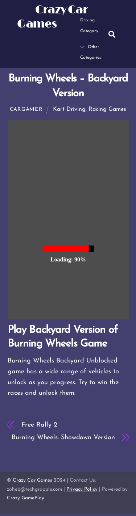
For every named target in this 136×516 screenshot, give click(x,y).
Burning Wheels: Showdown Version (63, 437)
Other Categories (90, 52)
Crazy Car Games (32, 480)
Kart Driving (69, 109)
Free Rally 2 (39, 424)
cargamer (26, 109)
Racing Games (107, 109)
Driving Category (89, 20)
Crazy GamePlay (25, 498)
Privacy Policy (82, 489)
